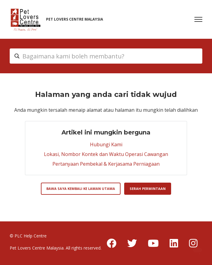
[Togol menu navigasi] (198, 19)
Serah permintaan (148, 188)
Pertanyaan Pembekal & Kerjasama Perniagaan (106, 164)
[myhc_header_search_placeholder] (106, 56)
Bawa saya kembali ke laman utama (80, 188)
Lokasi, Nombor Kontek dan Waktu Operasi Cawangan (106, 154)
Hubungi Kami (106, 144)
